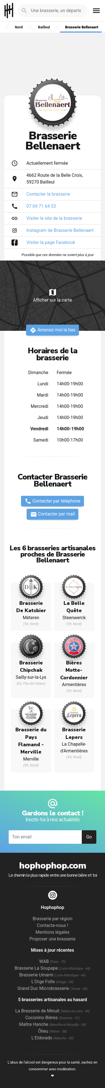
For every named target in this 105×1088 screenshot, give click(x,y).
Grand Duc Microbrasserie (52, 988)
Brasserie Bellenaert (81, 27)
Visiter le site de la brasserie (54, 218)
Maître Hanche (52, 1024)
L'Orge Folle (52, 981)
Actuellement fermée (47, 163)
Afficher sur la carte (52, 295)
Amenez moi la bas (53, 330)
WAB (52, 961)
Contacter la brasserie (48, 194)
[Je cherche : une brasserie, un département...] (56, 10)
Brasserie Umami (52, 975)
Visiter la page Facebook (50, 242)
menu (96, 10)
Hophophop (8, 10)
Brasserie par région (52, 918)
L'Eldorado (52, 1038)
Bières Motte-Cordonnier (74, 670)
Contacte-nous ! (52, 925)
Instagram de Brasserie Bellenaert (60, 230)
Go (89, 837)
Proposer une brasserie (52, 939)
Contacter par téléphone (52, 501)
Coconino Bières (52, 1017)
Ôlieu (52, 1031)
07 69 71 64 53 (41, 206)
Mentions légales (52, 932)
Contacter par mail (52, 514)
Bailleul (44, 27)
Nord (19, 27)
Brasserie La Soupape (52, 968)
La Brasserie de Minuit (52, 1011)
